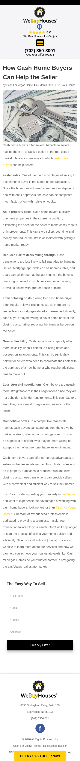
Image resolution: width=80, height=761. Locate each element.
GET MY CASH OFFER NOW (40, 756)
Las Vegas (68, 494)
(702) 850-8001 (40, 718)
